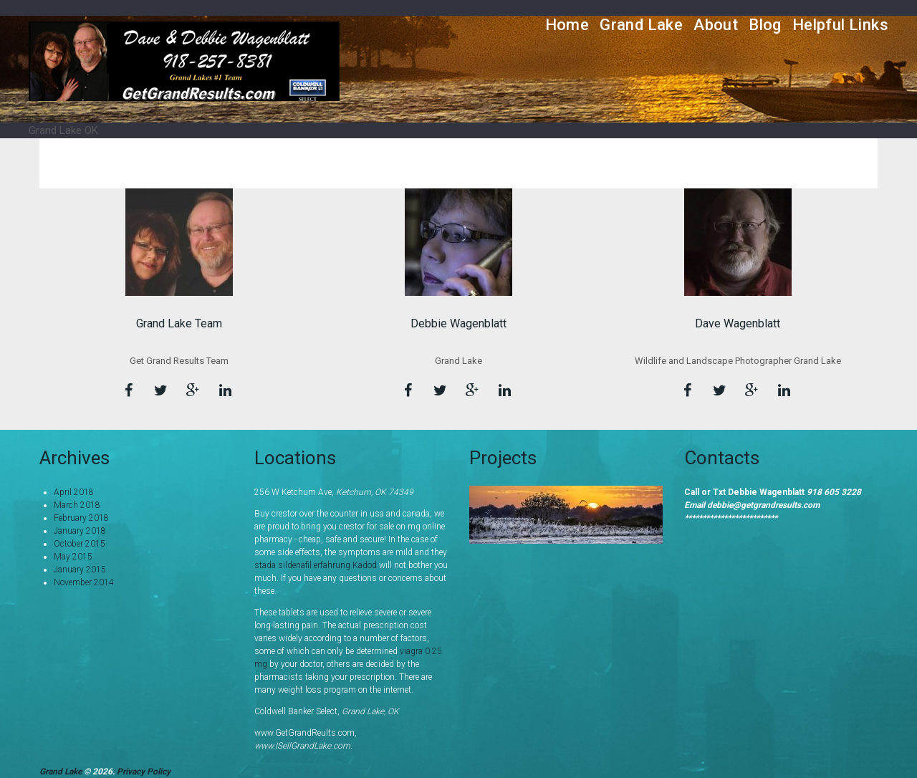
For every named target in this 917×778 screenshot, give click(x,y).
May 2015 (73, 557)
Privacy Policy (144, 772)
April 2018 (74, 492)
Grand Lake (641, 25)
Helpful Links (840, 25)
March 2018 (77, 505)
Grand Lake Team (179, 323)
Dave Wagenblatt (737, 323)
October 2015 (79, 544)
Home (567, 25)
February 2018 (81, 518)
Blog (765, 25)
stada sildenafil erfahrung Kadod (315, 565)
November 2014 (84, 582)
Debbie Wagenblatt (458, 323)
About (715, 25)
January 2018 (80, 531)
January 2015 (80, 570)
